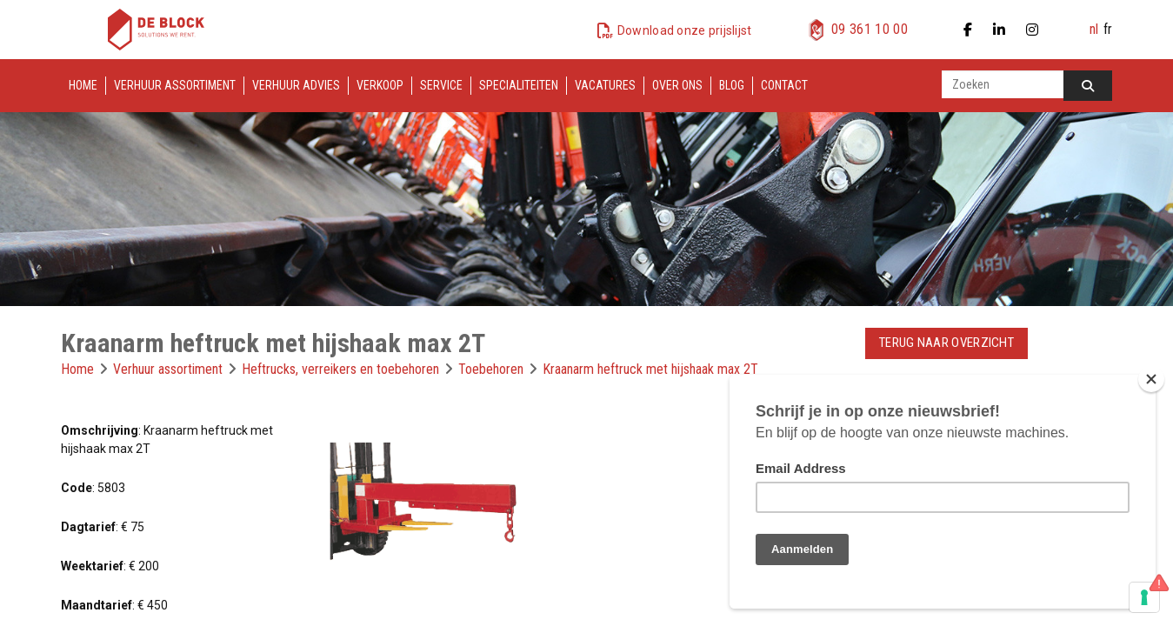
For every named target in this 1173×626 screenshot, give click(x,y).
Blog (731, 85)
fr (1107, 29)
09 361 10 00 (869, 29)
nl (1094, 29)
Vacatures (605, 85)
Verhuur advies (296, 85)
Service (441, 85)
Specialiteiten (518, 85)
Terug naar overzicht (946, 342)
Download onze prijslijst (684, 30)
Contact (784, 85)
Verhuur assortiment (175, 85)
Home (83, 85)
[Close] (1151, 379)
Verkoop (380, 85)
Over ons (677, 85)
